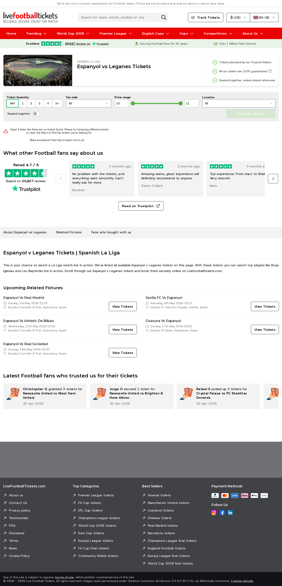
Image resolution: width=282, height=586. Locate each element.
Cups (184, 33)
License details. (242, 581)
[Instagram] (213, 512)
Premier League (113, 33)
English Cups (153, 33)
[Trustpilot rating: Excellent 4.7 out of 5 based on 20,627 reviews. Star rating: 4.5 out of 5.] (67, 44)
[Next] (273, 178)
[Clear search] (163, 17)
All (88, 103)
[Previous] (61, 178)
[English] (264, 17)
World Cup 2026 (70, 33)
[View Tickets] (123, 306)
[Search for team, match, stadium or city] (123, 17)
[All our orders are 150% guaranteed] (269, 71)
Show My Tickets (251, 114)
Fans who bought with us (111, 232)
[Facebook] (222, 512)
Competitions (215, 33)
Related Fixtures (69, 232)
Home (11, 33)
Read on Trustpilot (141, 206)
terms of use (64, 577)
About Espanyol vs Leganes (24, 232)
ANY (12, 103)
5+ (57, 103)
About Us (250, 33)
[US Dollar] (238, 17)
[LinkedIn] (230, 512)
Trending (33, 33)
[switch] (36, 113)
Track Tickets (205, 17)
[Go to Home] (30, 17)
